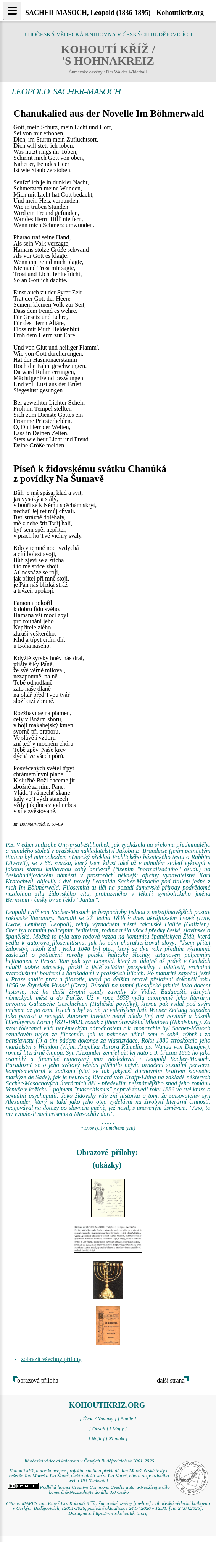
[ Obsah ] (98, 1428)
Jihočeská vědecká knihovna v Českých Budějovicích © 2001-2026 (89, 1461)
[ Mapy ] (118, 1428)
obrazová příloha (37, 1380)
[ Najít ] (97, 1438)
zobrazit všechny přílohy (51, 1359)
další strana (170, 1380)
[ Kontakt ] (116, 1438)
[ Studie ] (127, 1419)
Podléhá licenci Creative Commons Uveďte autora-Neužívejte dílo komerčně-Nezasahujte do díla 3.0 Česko (88, 1490)
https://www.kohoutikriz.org (120, 1513)
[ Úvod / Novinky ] (98, 1419)
